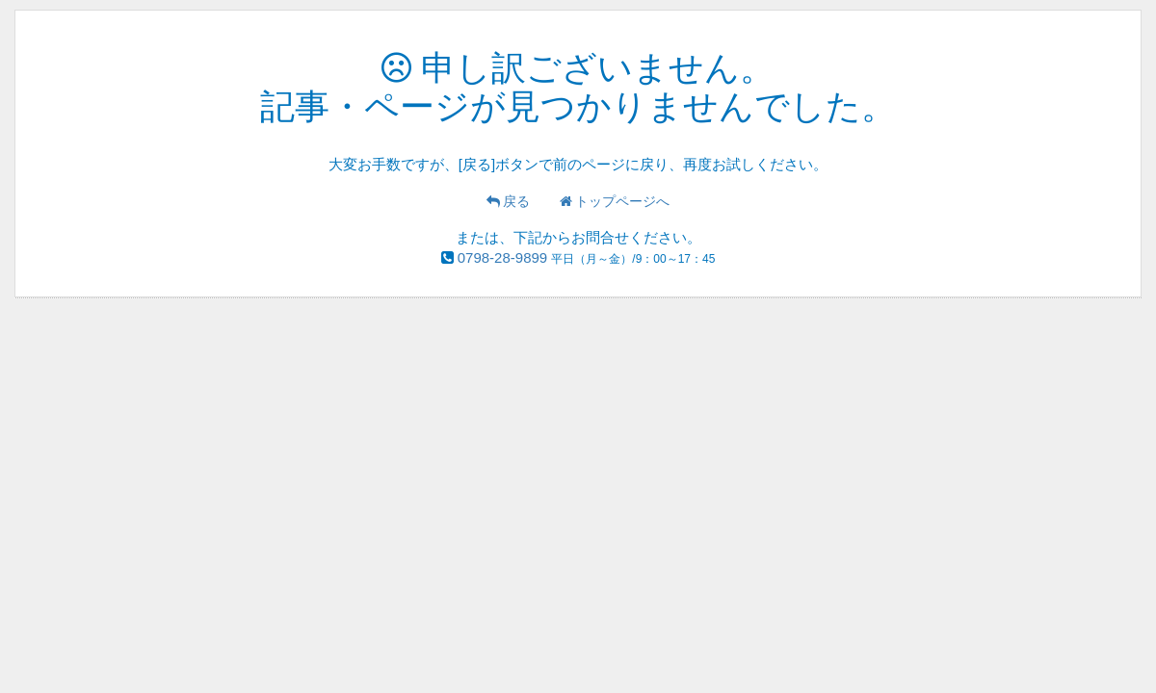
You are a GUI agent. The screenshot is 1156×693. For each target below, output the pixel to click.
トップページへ (615, 201)
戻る (508, 201)
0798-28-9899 (502, 257)
